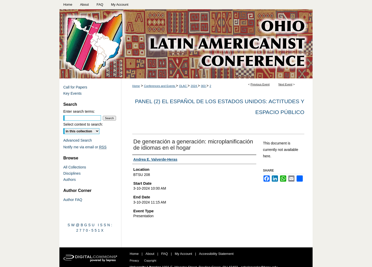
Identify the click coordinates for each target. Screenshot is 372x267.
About (149, 254)
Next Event (285, 84)
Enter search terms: (79, 111)
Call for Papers (75, 87)
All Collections (74, 167)
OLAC (183, 85)
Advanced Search (77, 140)
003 (203, 85)
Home (136, 85)
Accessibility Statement (216, 254)
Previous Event (260, 84)
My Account (183, 254)
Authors (69, 179)
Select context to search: (83, 124)
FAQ (164, 254)
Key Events (72, 93)
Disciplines (72, 173)
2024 (194, 85)
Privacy (134, 260)
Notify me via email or (84, 147)
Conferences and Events (160, 85)
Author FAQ (72, 200)
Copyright (150, 260)
